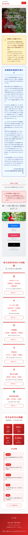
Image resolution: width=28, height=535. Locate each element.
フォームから (13, 531)
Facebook (14, 225)
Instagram (14, 235)
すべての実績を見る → (14, 505)
